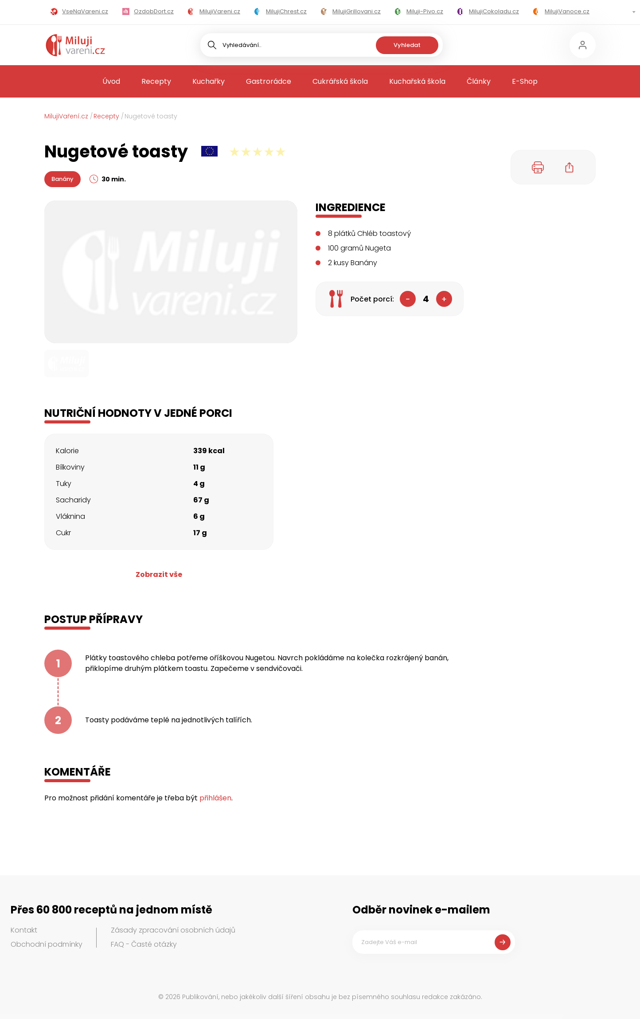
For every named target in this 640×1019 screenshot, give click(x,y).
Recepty (156, 81)
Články (479, 81)
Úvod (111, 81)
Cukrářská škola (340, 81)
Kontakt (24, 930)
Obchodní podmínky (46, 944)
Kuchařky (208, 81)
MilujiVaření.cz (66, 116)
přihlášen (215, 798)
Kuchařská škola (417, 81)
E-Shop (525, 81)
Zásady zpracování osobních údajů (173, 930)
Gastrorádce (268, 81)
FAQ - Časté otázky (144, 944)
